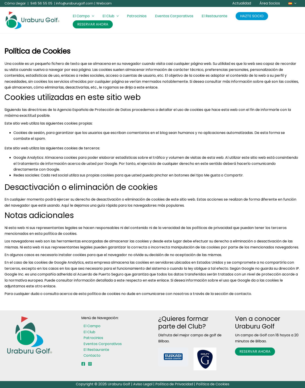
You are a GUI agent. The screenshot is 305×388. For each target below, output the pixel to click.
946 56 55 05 (41, 3)
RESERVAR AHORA (92, 24)
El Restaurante (209, 16)
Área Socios (271, 3)
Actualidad (244, 3)
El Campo (83, 16)
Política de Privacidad (174, 384)
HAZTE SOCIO (245, 16)
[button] (294, 3)
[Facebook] (83, 364)
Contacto (89, 355)
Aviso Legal (142, 384)
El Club (109, 16)
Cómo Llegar (15, 3)
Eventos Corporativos (170, 16)
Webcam (104, 3)
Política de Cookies (212, 384)
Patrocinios (134, 16)
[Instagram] (90, 364)
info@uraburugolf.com (74, 3)
